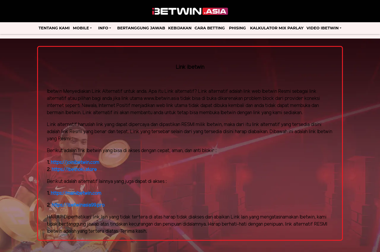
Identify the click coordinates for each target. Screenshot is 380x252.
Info (103, 27)
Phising (237, 27)
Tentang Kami (54, 27)
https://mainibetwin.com (76, 193)
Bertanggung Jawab (141, 27)
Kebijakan (179, 27)
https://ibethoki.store (74, 170)
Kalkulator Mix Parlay (276, 27)
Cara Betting (209, 27)
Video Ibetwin (322, 27)
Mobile (81, 27)
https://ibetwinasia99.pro (78, 205)
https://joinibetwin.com (75, 162)
